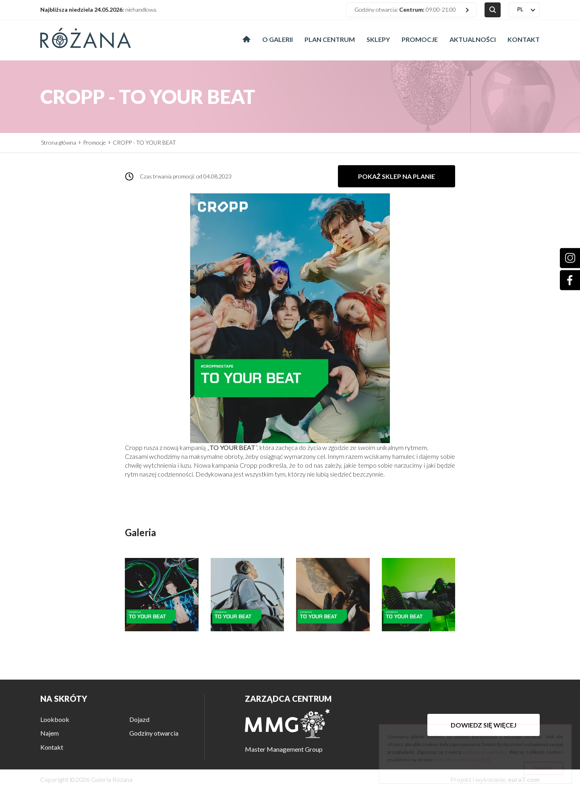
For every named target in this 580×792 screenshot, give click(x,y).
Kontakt (524, 39)
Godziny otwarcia (153, 733)
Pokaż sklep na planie (396, 176)
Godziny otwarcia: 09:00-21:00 (405, 9)
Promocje (420, 39)
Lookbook (54, 719)
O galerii (277, 39)
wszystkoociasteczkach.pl (461, 760)
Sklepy (378, 39)
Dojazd (139, 719)
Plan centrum (329, 39)
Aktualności (473, 39)
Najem (49, 733)
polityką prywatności (485, 752)
